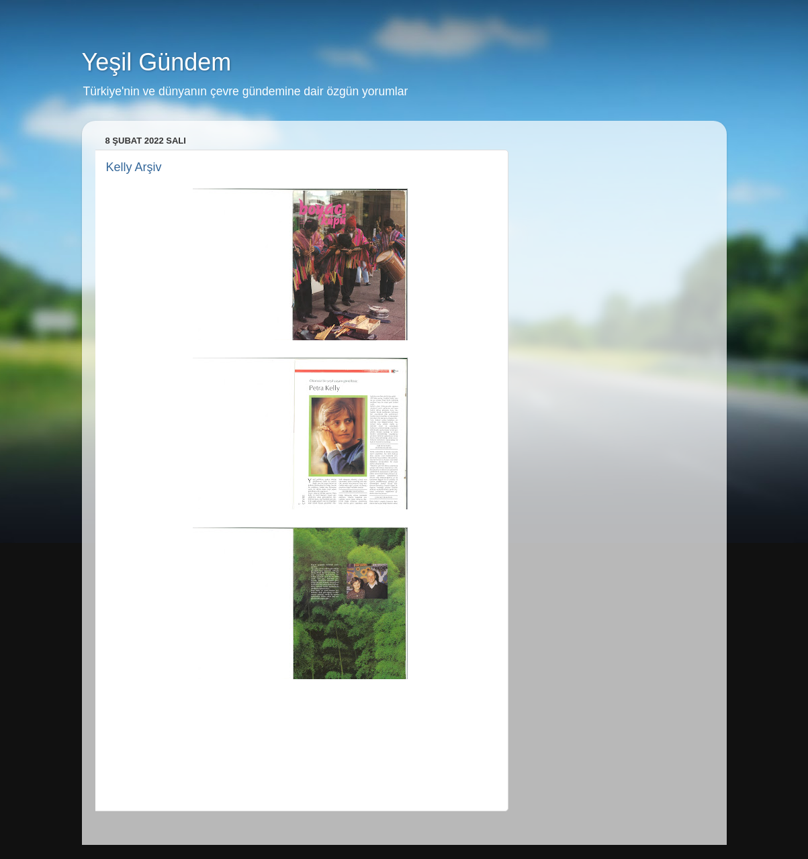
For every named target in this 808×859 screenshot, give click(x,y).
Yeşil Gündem (157, 62)
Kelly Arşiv (134, 167)
